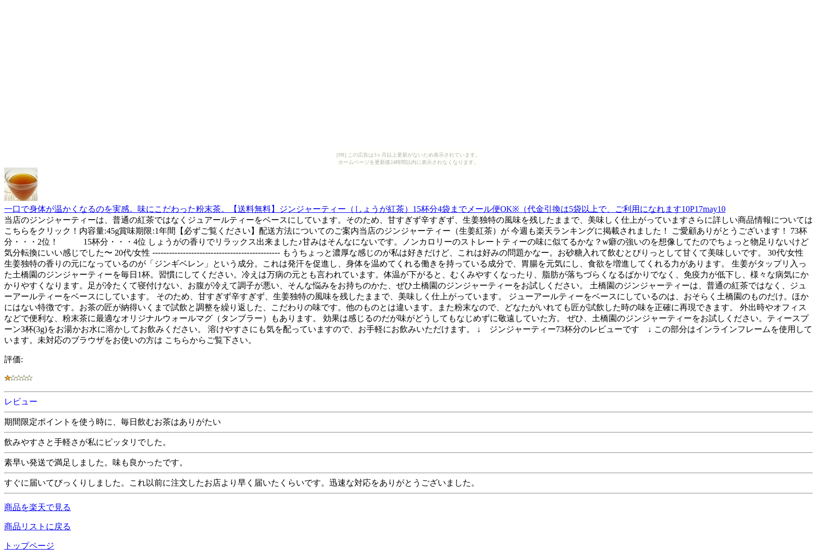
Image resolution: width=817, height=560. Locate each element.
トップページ (29, 545)
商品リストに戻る (37, 526)
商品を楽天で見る (37, 507)
